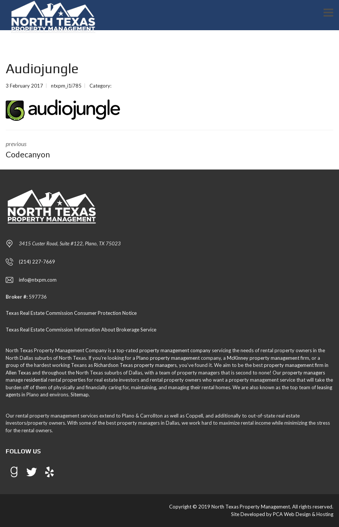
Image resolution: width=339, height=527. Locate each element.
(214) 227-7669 (37, 262)
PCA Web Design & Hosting (303, 514)
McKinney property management (263, 358)
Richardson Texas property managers (135, 365)
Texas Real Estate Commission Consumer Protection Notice (71, 313)
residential (35, 380)
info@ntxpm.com (38, 280)
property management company (175, 350)
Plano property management (168, 358)
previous (82, 150)
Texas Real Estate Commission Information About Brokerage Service (81, 330)
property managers (303, 373)
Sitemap (80, 394)
